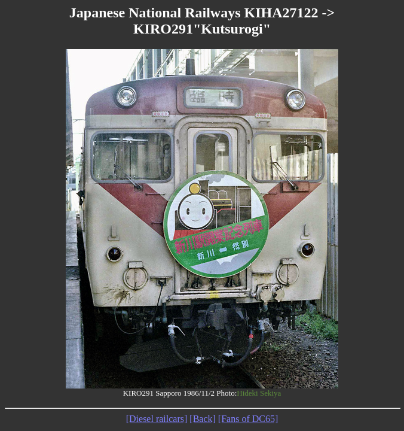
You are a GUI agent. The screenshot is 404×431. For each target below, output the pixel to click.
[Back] (202, 419)
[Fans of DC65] (248, 419)
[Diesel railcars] (157, 419)
